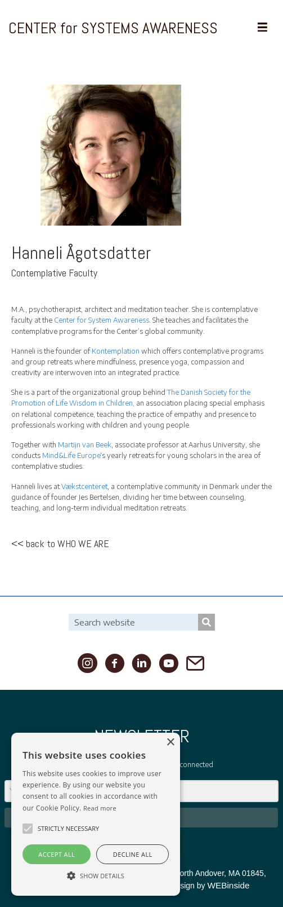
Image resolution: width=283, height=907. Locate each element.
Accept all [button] (56, 854)
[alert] (95, 814)
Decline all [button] (132, 854)
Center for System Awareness (101, 320)
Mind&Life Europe (71, 455)
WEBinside (228, 885)
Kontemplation (116, 351)
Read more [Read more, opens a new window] (99, 808)
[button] (27, 828)
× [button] (170, 742)
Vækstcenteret (84, 486)
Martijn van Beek (84, 445)
